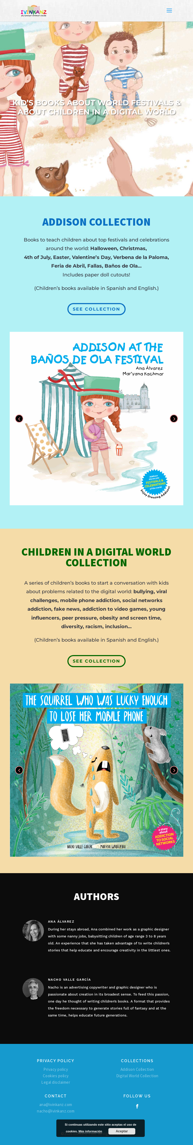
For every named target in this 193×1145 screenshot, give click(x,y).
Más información (90, 1131)
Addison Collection (137, 1069)
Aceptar (122, 1131)
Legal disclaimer (55, 1082)
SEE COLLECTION (96, 309)
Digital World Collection (137, 1075)
